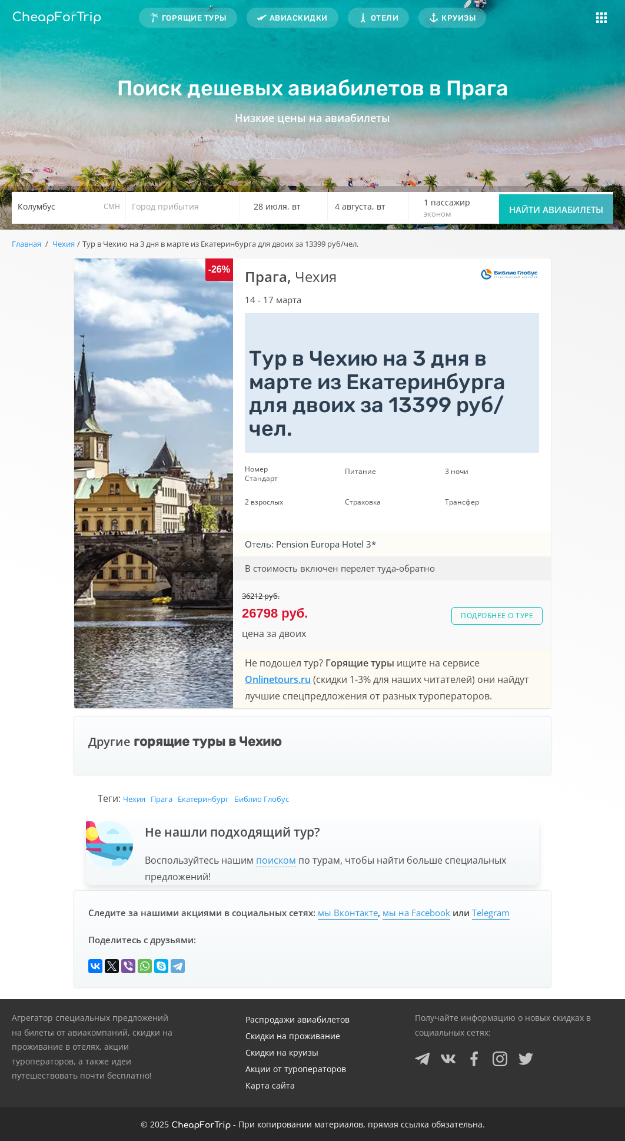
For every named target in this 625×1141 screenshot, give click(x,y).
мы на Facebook (416, 912)
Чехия (134, 799)
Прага (161, 799)
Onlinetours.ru (278, 679)
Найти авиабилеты (556, 209)
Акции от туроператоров (295, 1068)
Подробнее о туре (497, 616)
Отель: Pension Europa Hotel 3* (310, 544)
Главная (26, 243)
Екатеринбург (203, 799)
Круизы (458, 18)
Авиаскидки (299, 18)
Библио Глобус (261, 799)
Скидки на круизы (281, 1052)
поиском (276, 860)
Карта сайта (270, 1085)
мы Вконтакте (348, 912)
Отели (385, 18)
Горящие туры (194, 18)
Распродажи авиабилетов (297, 1019)
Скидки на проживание (292, 1036)
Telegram (491, 912)
